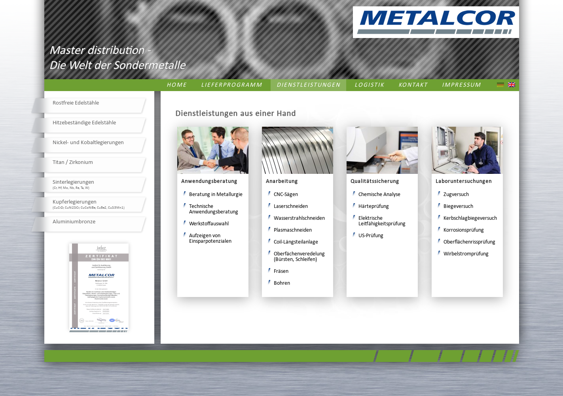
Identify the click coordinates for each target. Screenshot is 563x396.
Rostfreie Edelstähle (76, 103)
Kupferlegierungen (89, 204)
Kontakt (413, 85)
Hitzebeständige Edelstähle (84, 123)
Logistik (369, 85)
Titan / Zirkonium (73, 163)
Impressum (461, 85)
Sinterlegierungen (73, 184)
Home (177, 85)
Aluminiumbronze (74, 222)
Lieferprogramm (231, 85)
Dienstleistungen (308, 85)
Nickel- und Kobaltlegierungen (88, 143)
